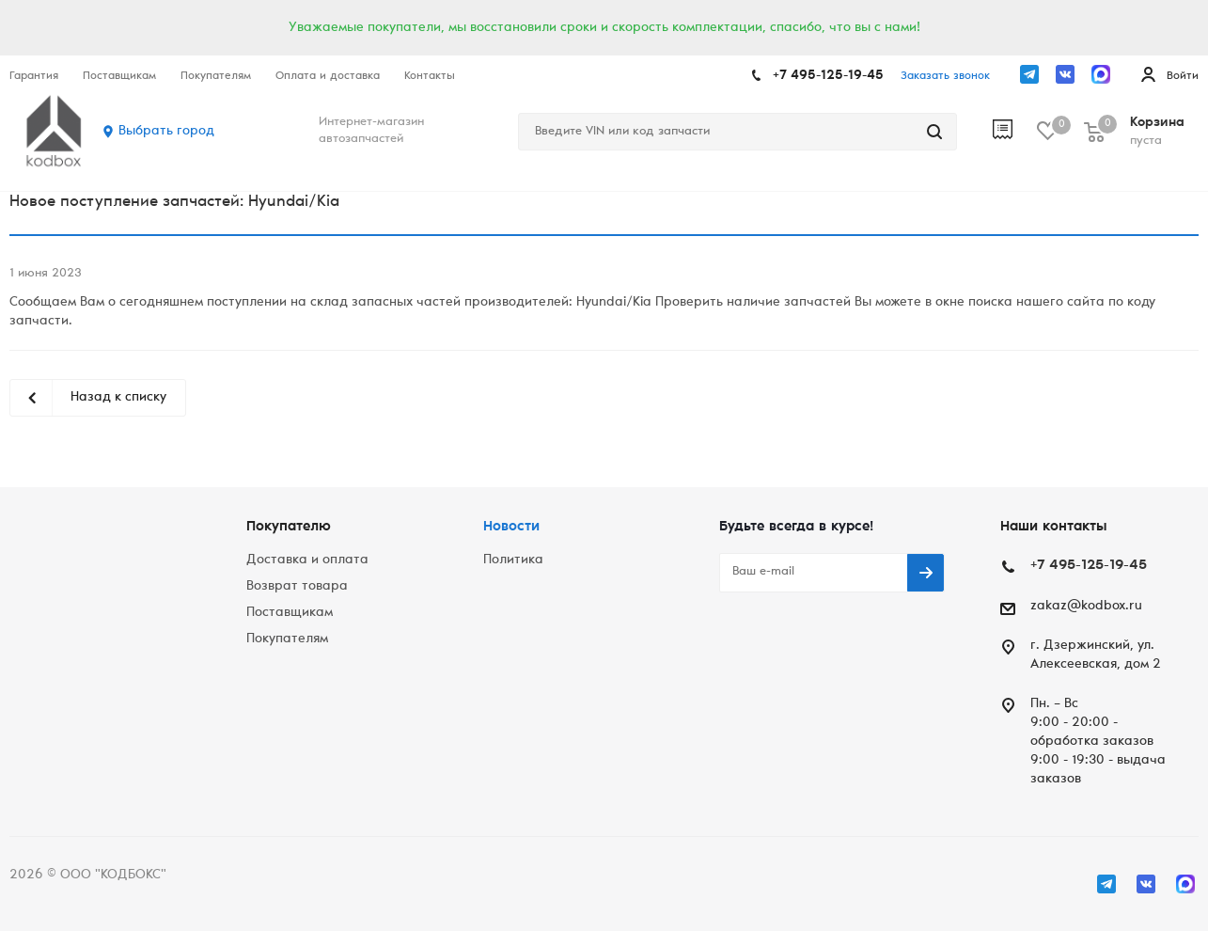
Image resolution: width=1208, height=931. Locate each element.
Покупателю (288, 527)
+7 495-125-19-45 (828, 76)
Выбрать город (166, 131)
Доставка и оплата (307, 560)
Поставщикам (289, 613)
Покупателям (287, 639)
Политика (513, 560)
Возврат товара (297, 586)
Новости (511, 527)
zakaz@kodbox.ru (1086, 606)
